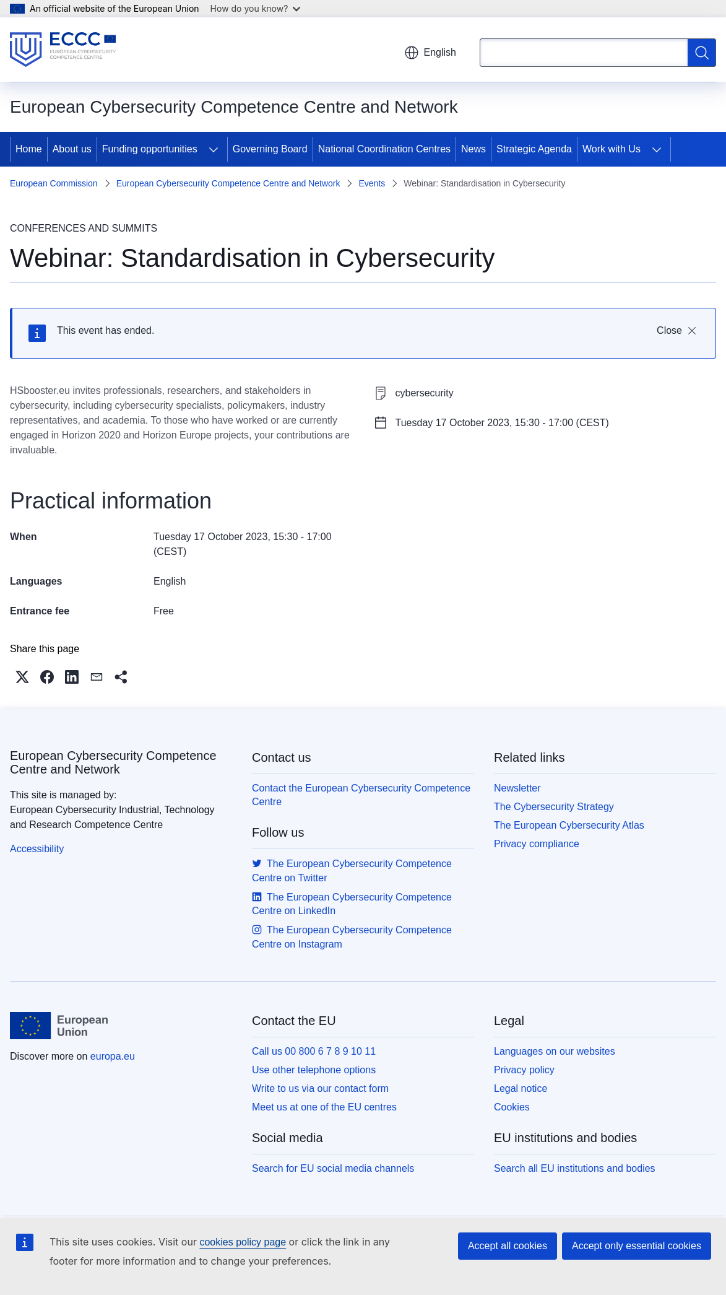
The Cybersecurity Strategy (554, 806)
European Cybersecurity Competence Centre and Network (228, 183)
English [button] (430, 52)
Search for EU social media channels (333, 1168)
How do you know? (255, 8)
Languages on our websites (554, 1051)
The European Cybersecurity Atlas (569, 825)
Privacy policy (524, 1070)
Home (28, 149)
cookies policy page (242, 1242)
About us (72, 149)
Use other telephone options (314, 1070)
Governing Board (270, 149)
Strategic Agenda (534, 149)
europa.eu (112, 1056)
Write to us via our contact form (320, 1088)
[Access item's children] (213, 149)
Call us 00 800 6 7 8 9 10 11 (314, 1051)
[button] (22, 677)
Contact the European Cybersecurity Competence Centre (361, 795)
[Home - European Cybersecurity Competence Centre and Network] (63, 49)
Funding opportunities (149, 149)
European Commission (54, 183)
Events (371, 183)
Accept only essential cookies (636, 1245)
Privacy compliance (536, 844)
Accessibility (37, 849)
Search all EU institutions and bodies (574, 1168)
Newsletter (517, 788)
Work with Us (611, 149)
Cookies (512, 1107)
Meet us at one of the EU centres (324, 1107)
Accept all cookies (507, 1245)
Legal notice (520, 1088)
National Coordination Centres (384, 149)
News (473, 149)
